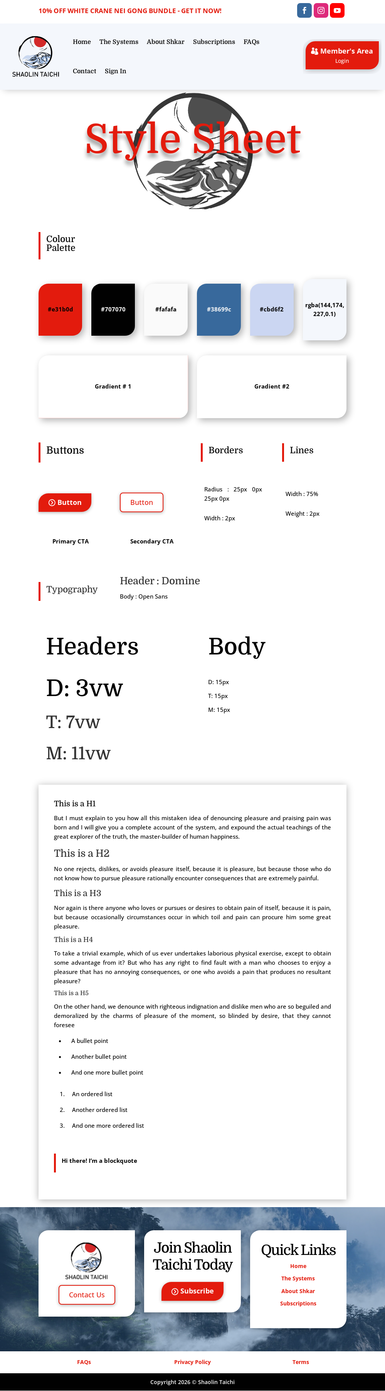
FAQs (251, 42)
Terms (301, 1362)
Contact (84, 71)
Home (82, 42)
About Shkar (166, 42)
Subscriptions (214, 42)
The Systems (118, 42)
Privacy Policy (192, 1362)
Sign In (115, 71)
